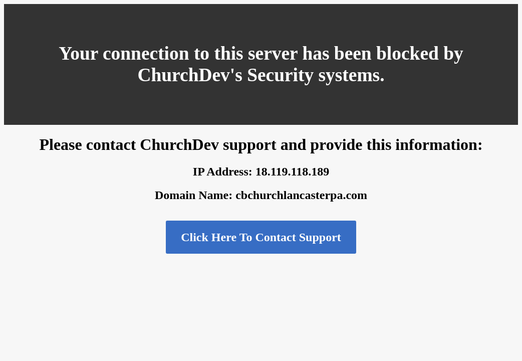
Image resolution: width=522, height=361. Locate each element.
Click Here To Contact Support (261, 237)
